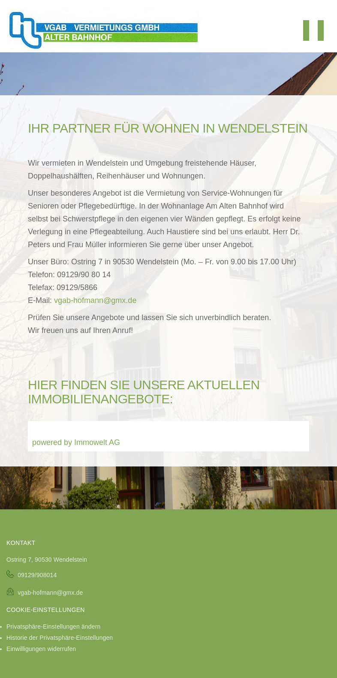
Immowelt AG (97, 442)
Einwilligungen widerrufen (41, 648)
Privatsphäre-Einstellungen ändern (53, 626)
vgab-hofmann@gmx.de (95, 300)
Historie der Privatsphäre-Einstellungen (59, 637)
